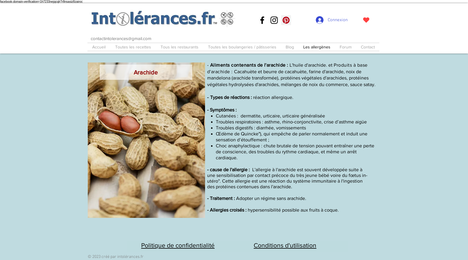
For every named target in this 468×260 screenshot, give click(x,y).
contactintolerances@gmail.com (121, 38)
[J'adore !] (366, 20)
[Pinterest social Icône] (286, 20)
